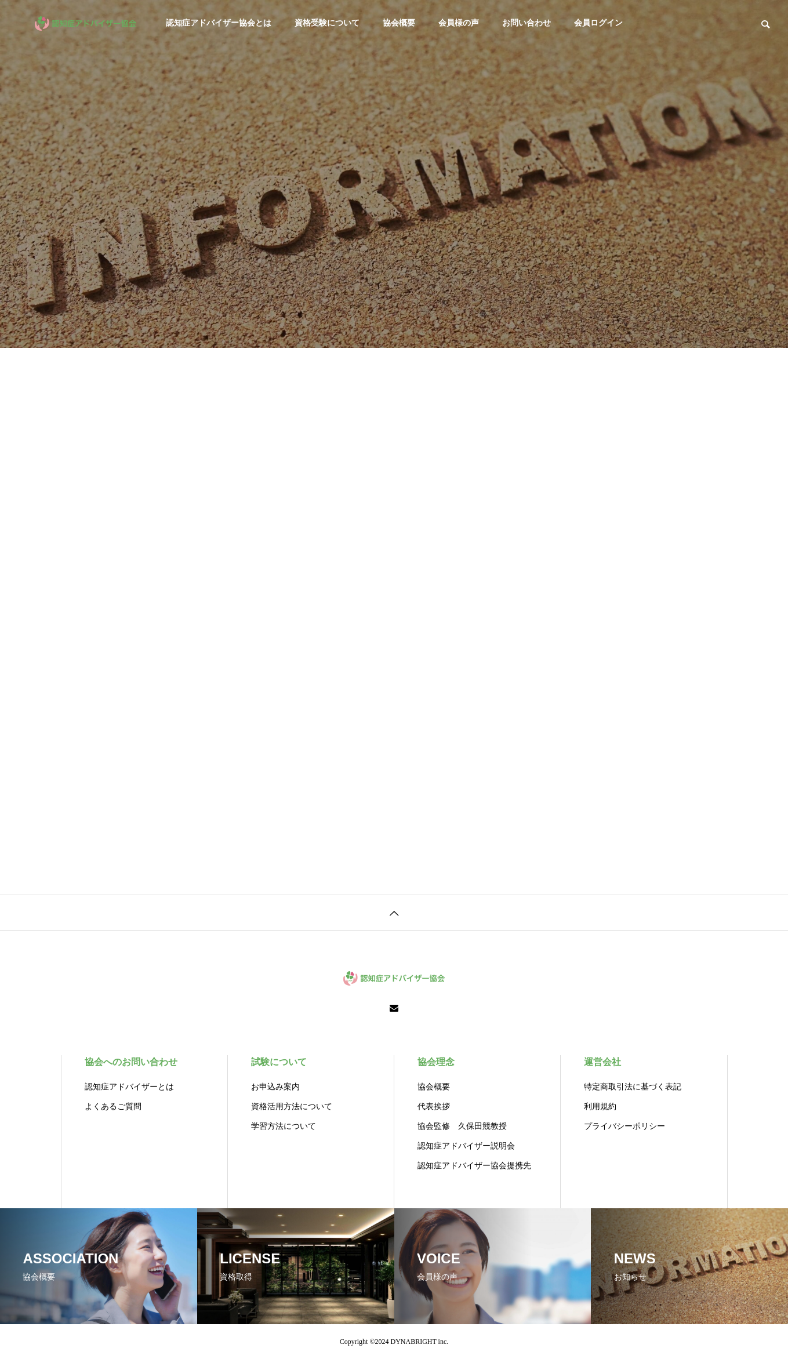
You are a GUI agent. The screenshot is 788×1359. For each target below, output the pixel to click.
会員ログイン (598, 23)
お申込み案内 (275, 1086)
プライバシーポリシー (624, 1126)
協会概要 (399, 23)
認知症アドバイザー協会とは (218, 23)
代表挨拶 (433, 1106)
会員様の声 (458, 23)
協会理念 (436, 1062)
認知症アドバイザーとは (129, 1086)
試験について (279, 1062)
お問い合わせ (526, 23)
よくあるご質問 (113, 1106)
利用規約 (600, 1106)
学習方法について (283, 1126)
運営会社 (602, 1062)
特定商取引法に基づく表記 (632, 1086)
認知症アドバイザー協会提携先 (474, 1165)
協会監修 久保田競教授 (462, 1126)
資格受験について (327, 23)
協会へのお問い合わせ (131, 1062)
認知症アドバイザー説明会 (466, 1146)
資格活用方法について (291, 1106)
